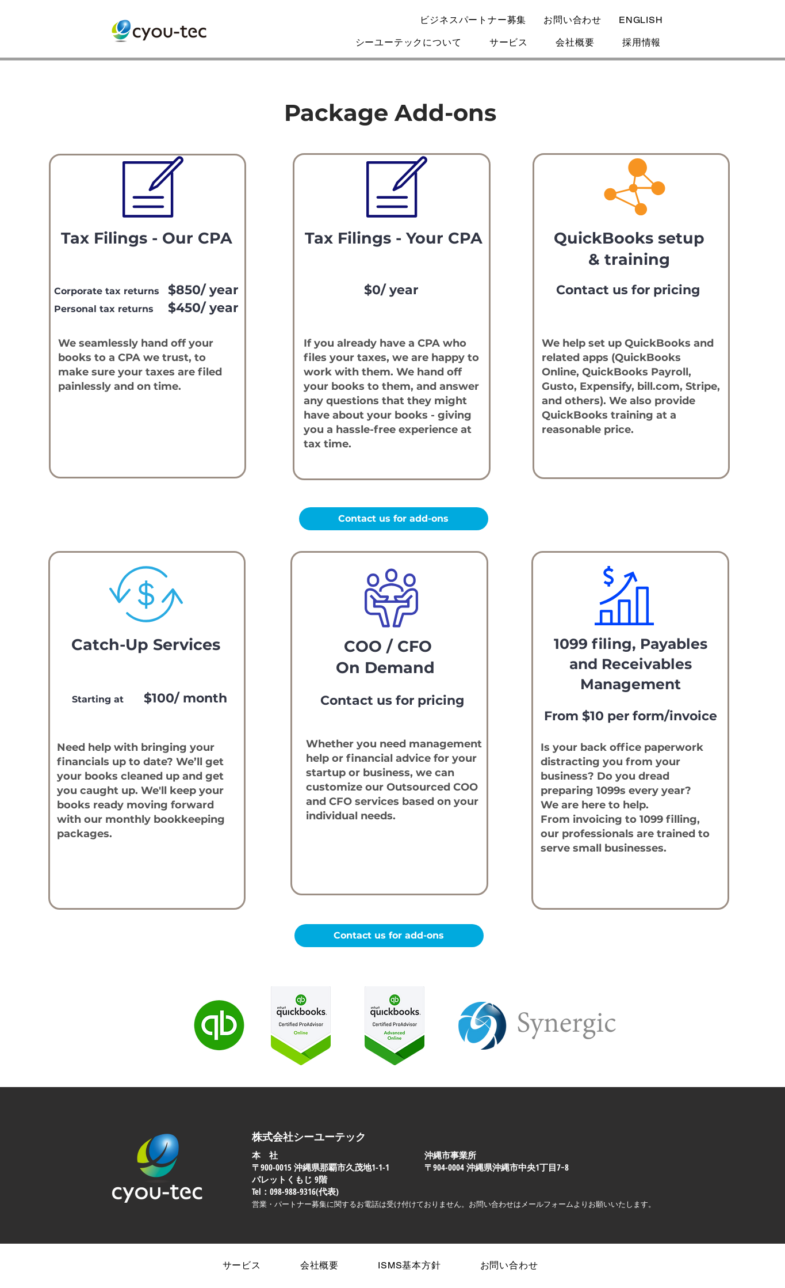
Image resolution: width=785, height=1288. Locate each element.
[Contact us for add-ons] (393, 518)
